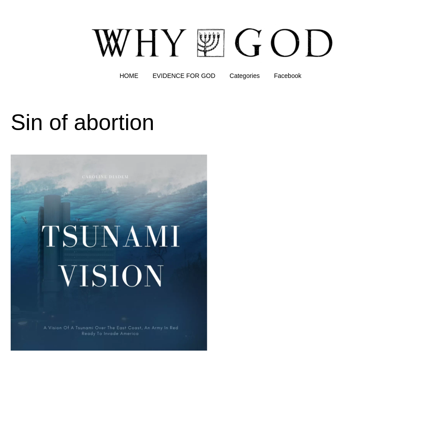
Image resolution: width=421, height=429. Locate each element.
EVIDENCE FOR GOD (184, 75)
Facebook (287, 75)
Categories (244, 75)
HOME (129, 75)
